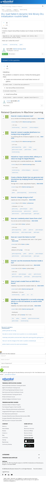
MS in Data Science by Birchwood (9, 413)
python (21, 44)
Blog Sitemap (5, 442)
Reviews (4, 430)
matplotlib (24, 318)
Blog (3, 435)
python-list (35, 211)
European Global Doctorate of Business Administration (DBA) (16, 416)
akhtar (24, 49)
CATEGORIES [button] (20, 454)
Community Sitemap (7, 444)
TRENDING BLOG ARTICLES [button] (20, 457)
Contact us (4, 433)
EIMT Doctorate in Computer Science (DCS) (12, 420)
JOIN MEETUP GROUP (10, 374)
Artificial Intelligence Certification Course (11, 399)
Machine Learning (17, 49)
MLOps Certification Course (8, 396)
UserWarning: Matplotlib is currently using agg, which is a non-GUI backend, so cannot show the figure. (27, 301)
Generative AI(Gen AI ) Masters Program (11, 404)
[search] (42, 6)
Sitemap (4, 439)
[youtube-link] (11, 474)
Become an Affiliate (28, 430)
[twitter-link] (5, 474)
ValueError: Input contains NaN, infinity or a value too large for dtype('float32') (26, 158)
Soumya (23, 314)
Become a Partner (28, 433)
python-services (27, 211)
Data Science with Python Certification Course (12, 392)
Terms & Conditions (37, 468)
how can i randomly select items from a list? (26, 218)
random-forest (15, 172)
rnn (31, 294)
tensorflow (5, 44)
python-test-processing (17, 211)
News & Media (5, 428)
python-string (15, 208)
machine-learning (13, 44)
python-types (36, 213)
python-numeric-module (17, 149)
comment (13, 54)
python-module (28, 149)
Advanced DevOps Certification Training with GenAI (14, 385)
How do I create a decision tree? (22, 116)
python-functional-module (33, 318)
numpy (30, 147)
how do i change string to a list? (22, 197)
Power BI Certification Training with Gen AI (12, 394)
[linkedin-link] (8, 474)
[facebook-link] (2, 474)
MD (18, 101)
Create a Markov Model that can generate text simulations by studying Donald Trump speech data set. (27, 179)
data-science (24, 127)
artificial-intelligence (34, 127)
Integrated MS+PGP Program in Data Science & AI (13, 411)
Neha (28, 244)
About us (4, 426)
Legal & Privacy (5, 471)
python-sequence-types (26, 213)
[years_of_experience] (23, 363)
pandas (34, 149)
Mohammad (31, 203)
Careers (26, 426)
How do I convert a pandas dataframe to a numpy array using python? (25, 133)
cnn (28, 294)
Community (5, 437)
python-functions (15, 213)
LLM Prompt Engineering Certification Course (12, 390)
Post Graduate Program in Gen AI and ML (11, 407)
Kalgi (21, 250)
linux (13, 318)
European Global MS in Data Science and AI (12, 418)
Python (24, 203)
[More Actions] (42, 54)
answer (5, 54)
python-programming (16, 147)
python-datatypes (23, 208)
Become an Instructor (29, 428)
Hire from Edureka (28, 435)
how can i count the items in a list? (23, 237)
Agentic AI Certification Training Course (11, 387)
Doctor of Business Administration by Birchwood (13, 409)
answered (9, 101)
